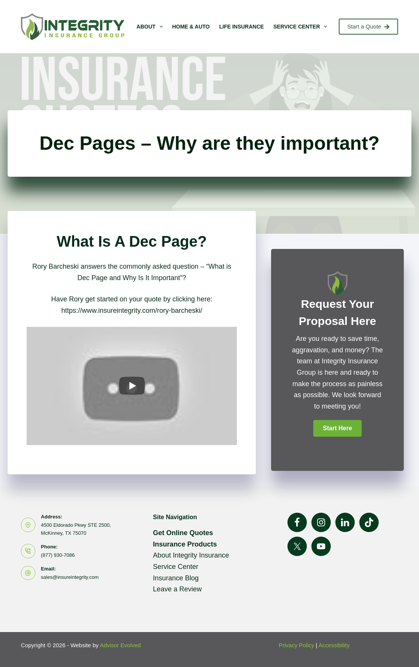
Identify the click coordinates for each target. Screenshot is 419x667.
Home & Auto (191, 27)
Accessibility (334, 645)
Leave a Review (177, 589)
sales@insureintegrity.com (70, 577)
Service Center (301, 26)
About (151, 26)
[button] (337, 428)
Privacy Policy (296, 645)
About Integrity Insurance (191, 555)
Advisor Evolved (120, 645)
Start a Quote (368, 26)
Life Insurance (241, 27)
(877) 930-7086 (58, 555)
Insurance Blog (175, 578)
